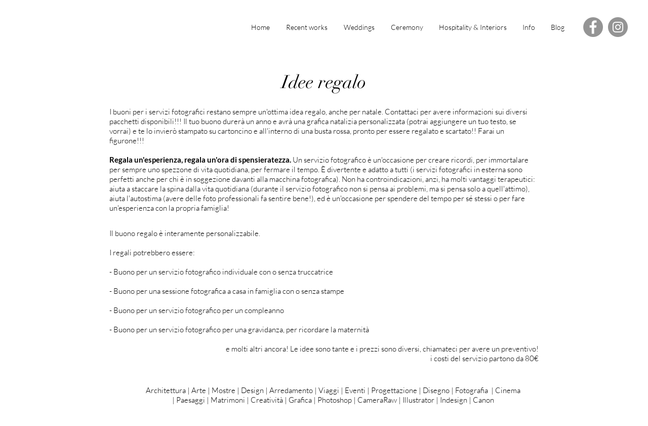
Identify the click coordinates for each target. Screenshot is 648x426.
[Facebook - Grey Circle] (593, 27)
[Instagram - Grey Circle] (618, 27)
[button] (528, 27)
